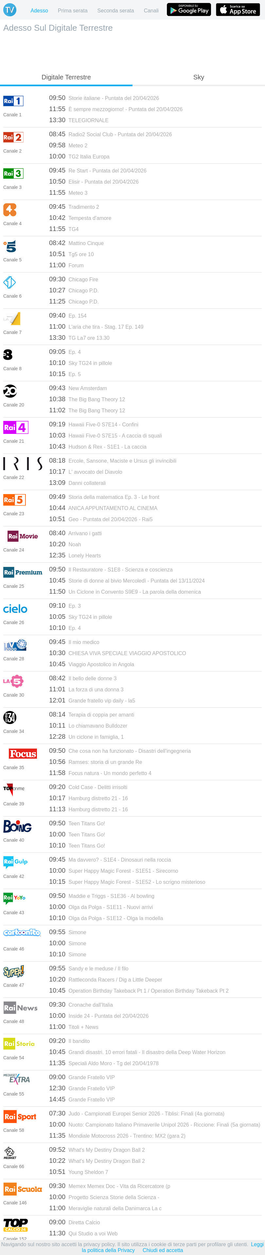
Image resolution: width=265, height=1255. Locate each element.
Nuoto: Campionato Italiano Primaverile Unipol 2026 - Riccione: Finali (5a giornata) (154, 1124)
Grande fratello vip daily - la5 (92, 700)
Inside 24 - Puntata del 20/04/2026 (99, 1015)
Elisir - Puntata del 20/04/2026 (94, 181)
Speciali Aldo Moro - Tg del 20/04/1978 (104, 1062)
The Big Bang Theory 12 (87, 399)
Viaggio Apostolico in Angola (91, 664)
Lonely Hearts (75, 555)
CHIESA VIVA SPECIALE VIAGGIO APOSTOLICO (117, 652)
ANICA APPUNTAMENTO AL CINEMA (103, 507)
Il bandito (69, 1040)
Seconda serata (115, 10)
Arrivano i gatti (75, 533)
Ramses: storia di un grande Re (95, 761)
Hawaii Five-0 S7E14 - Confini (93, 424)
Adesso (39, 10)
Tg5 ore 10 (71, 253)
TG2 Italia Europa (79, 156)
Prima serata (73, 10)
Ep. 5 (65, 373)
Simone (67, 931)
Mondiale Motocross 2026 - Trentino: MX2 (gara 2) (117, 1135)
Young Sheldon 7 (78, 1171)
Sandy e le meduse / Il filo (89, 968)
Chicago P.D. (74, 290)
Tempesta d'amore (80, 217)
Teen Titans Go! (77, 823)
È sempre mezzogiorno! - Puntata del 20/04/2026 (116, 108)
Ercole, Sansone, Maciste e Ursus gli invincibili (112, 460)
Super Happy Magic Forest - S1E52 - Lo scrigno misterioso (127, 881)
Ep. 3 (65, 605)
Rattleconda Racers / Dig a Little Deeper (105, 979)
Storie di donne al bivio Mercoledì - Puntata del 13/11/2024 (127, 580)
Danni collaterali (77, 482)
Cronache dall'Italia (81, 1004)
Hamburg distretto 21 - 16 (88, 797)
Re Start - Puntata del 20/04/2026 (98, 170)
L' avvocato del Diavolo (85, 471)
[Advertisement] (132, 51)
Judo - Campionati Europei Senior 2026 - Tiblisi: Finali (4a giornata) (136, 1113)
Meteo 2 (68, 145)
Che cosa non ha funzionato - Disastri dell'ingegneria (120, 750)
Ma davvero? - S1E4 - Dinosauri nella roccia (110, 859)
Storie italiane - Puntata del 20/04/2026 (104, 97)
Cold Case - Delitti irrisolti (88, 786)
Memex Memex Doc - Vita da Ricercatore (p (109, 1185)
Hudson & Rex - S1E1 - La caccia (98, 446)
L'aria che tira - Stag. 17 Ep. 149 (96, 326)
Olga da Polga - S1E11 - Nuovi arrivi (101, 906)
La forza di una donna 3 (86, 689)
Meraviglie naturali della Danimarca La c (105, 1208)
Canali (151, 10)
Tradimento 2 (74, 206)
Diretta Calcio (74, 1222)
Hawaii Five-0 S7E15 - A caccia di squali (105, 435)
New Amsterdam (78, 387)
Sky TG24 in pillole (80, 362)
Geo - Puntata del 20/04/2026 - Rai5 (101, 518)
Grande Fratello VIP (82, 1077)
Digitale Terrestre (66, 77)
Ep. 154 (68, 315)
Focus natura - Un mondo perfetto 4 (100, 772)
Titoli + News (73, 1026)
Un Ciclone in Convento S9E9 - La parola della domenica (125, 591)
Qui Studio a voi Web (83, 1233)
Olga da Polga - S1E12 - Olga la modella (106, 917)
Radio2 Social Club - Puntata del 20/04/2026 (110, 134)
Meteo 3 (68, 192)
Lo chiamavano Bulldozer (88, 725)
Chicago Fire (73, 279)
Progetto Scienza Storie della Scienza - (104, 1196)
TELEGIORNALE (79, 120)
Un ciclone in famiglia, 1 (86, 736)
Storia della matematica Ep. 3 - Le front (104, 496)
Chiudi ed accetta (163, 1250)
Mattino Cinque (76, 242)
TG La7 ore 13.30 (79, 337)
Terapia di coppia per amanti (91, 714)
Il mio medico (74, 641)
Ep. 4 (65, 351)
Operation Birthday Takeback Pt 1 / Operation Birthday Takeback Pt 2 (139, 990)
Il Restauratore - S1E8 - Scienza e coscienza (111, 569)
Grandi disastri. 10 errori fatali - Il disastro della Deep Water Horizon (137, 1051)
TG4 (64, 228)
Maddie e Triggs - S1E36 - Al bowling (101, 895)
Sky (198, 77)
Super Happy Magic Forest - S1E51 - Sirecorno (113, 870)
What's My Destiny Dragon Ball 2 (97, 1149)
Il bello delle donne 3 (82, 678)
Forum (66, 265)
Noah (65, 544)
